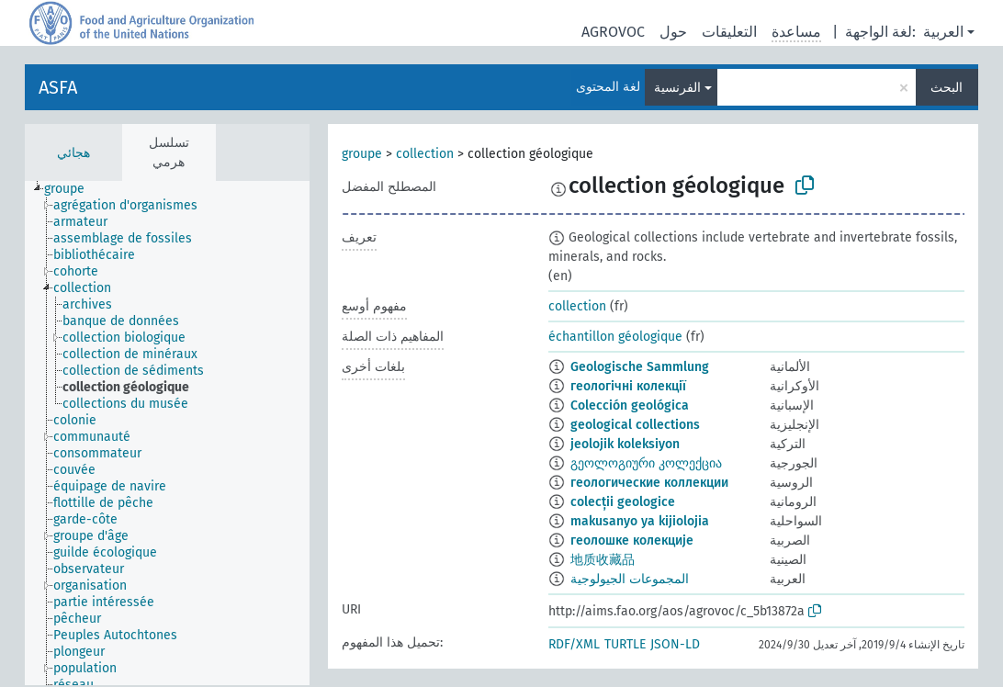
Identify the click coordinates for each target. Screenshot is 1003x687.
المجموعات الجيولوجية (629, 579)
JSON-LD (675, 644)
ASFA (58, 87)
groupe (362, 154)
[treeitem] (72, 189)
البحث (946, 88)
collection (425, 154)
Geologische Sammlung (639, 367)
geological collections (635, 425)
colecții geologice (622, 502)
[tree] (167, 433)
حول (673, 31)
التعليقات (729, 31)
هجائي (73, 153)
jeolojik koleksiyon (625, 444)
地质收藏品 (602, 560)
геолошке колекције (631, 540)
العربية (943, 31)
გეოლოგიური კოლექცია (646, 463)
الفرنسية (677, 88)
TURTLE (625, 644)
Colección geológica (629, 405)
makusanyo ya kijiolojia (639, 521)
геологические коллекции (649, 482)
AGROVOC (613, 31)
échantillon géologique (615, 336)
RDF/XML (574, 644)
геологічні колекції (628, 386)
